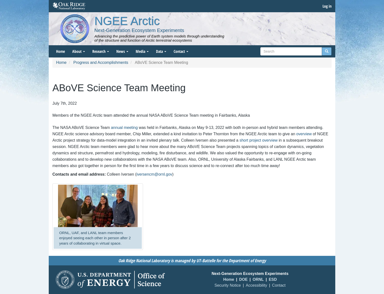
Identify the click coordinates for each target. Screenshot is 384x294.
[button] (98, 206)
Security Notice (228, 285)
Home (60, 51)
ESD (273, 279)
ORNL (258, 279)
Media (142, 51)
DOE (243, 279)
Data (161, 51)
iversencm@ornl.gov (154, 174)
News (122, 51)
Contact (181, 51)
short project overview (259, 140)
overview (304, 134)
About (78, 51)
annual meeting (124, 127)
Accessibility (256, 285)
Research (100, 51)
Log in (327, 6)
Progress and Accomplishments (100, 62)
